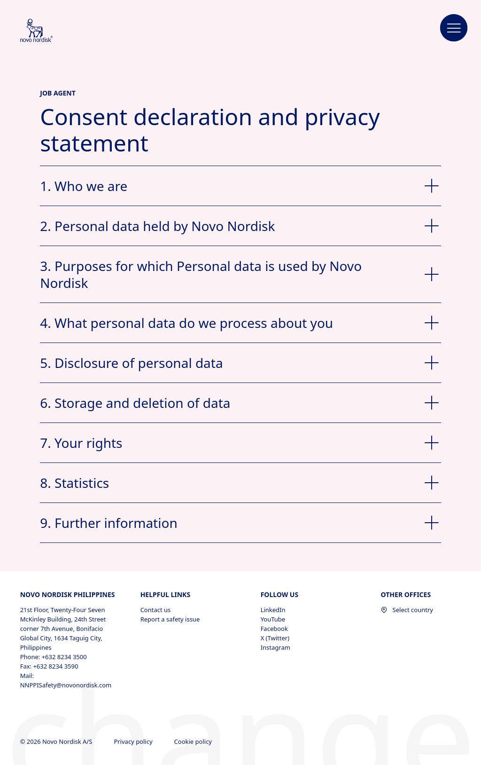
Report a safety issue (170, 619)
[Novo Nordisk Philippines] (49, 31)
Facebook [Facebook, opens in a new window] (274, 628)
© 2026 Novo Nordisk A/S (57, 741)
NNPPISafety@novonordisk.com (66, 685)
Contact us (155, 610)
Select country (407, 610)
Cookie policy (194, 741)
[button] (454, 28)
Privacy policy (134, 741)
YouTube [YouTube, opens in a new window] (273, 619)
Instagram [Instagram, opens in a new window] (275, 647)
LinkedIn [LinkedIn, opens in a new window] (273, 610)
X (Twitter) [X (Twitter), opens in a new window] (275, 638)
